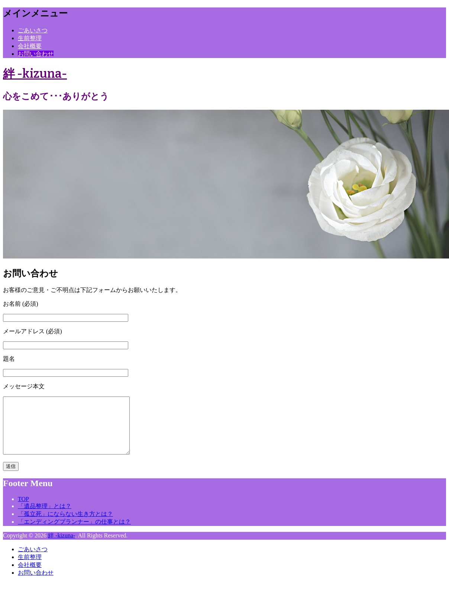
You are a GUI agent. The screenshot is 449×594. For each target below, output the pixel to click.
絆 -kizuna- (35, 74)
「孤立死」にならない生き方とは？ (65, 525)
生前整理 (30, 38)
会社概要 (30, 46)
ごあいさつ (33, 30)
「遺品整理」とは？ (44, 517)
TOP (23, 510)
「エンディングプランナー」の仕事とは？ (74, 533)
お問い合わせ (36, 54)
